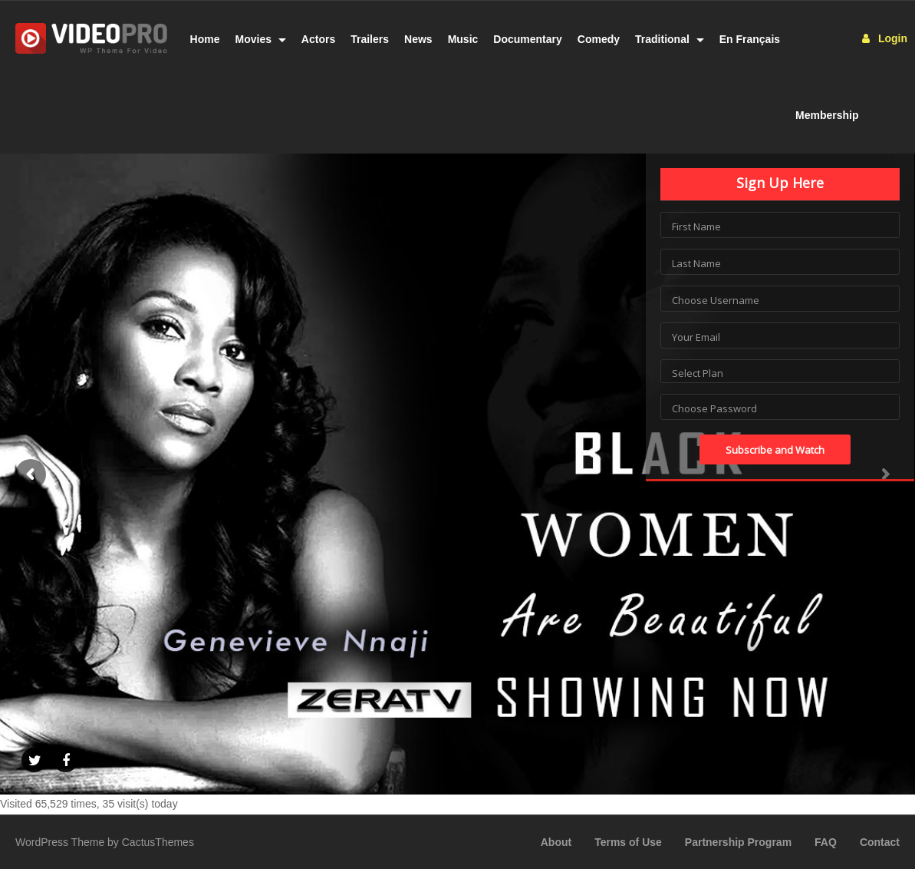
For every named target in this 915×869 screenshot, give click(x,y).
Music (463, 39)
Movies (260, 39)
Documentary (527, 39)
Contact (880, 842)
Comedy (599, 39)
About (556, 842)
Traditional (669, 39)
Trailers (370, 39)
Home (205, 39)
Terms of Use (628, 842)
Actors (318, 39)
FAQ (826, 842)
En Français (749, 39)
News (418, 39)
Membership (826, 115)
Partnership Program (738, 842)
